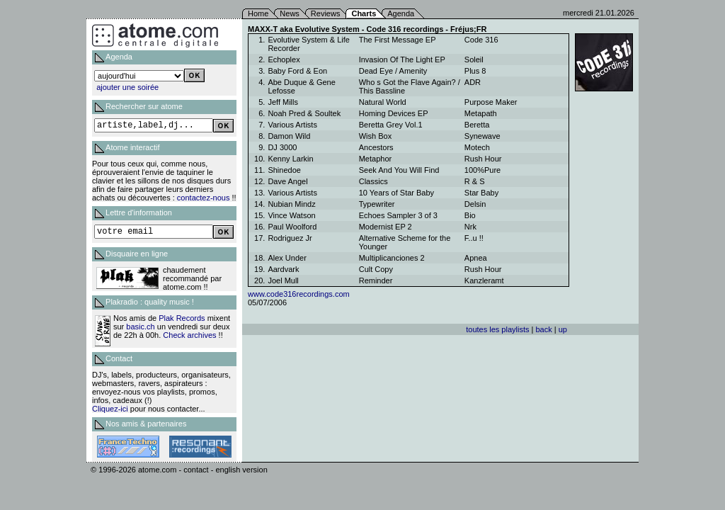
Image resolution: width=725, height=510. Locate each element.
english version (241, 469)
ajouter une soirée (127, 87)
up (563, 329)
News (289, 13)
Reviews (326, 13)
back (543, 329)
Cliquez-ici (110, 408)
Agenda (400, 13)
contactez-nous (203, 197)
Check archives (189, 335)
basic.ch (140, 326)
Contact (118, 358)
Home (258, 13)
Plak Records (182, 318)
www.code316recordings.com (299, 294)
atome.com (157, 469)
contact (195, 469)
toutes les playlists (497, 329)
